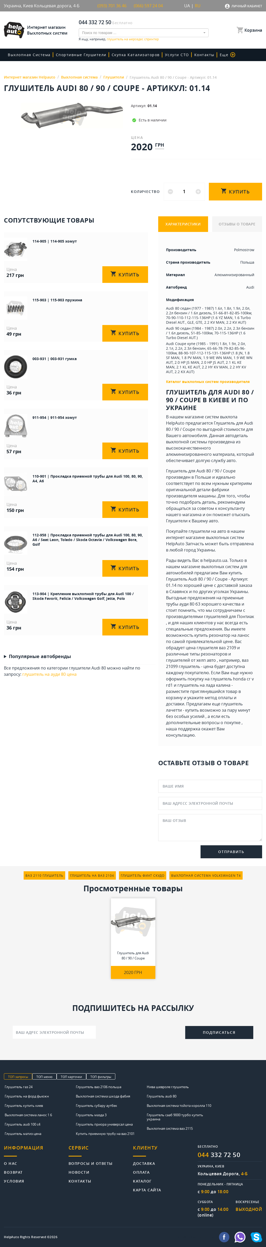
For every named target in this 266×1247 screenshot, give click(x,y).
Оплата (141, 1172)
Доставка (144, 1163)
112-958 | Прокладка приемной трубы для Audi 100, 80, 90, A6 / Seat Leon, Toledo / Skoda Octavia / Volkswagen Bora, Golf (87, 539)
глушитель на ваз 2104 (92, 875)
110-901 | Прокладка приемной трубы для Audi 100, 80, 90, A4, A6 (87, 478)
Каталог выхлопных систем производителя (208, 381)
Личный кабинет (246, 6)
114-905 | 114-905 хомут (54, 241)
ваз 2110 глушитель (44, 875)
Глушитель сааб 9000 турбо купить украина (175, 1117)
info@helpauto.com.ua (195, 1237)
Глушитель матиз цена (23, 1133)
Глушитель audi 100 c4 (22, 1124)
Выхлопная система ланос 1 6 (28, 1115)
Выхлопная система (29, 54)
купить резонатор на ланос (221, 635)
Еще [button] (228, 54)
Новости (79, 1172)
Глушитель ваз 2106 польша (98, 1086)
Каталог (142, 1181)
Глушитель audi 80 (161, 1096)
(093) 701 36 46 (112, 6)
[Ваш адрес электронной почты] (54, 1032)
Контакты (204, 54)
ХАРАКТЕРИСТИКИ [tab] (183, 224)
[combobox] (144, 32)
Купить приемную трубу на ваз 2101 (105, 1133)
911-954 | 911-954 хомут (54, 417)
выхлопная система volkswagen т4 (206, 875)
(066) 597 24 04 (148, 6)
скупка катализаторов (136, 54)
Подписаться (219, 1032)
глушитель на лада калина (203, 685)
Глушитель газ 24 (18, 1086)
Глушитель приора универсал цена (104, 1124)
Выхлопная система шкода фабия (103, 1096)
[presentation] (140, 1032)
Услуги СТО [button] (177, 54)
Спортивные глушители (81, 54)
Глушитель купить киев (24, 1105)
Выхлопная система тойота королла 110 (179, 1105)
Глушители (177, 521)
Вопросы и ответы (91, 1163)
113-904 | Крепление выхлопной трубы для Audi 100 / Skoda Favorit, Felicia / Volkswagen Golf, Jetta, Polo (83, 596)
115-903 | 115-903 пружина (57, 299)
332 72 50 (219, 1155)
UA (187, 6)
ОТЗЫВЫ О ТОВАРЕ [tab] (237, 224)
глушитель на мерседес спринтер (133, 39)
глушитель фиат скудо (142, 875)
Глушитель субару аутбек (96, 1105)
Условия (14, 1181)
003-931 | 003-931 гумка (54, 358)
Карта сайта (147, 1189)
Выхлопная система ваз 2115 (170, 1128)
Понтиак (245, 616)
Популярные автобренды (40, 656)
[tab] (36, 1151)
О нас (10, 1163)
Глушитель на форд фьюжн (27, 1096)
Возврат (13, 1172)
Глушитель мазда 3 (91, 1115)
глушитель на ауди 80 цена (49, 674)
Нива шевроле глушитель (168, 1086)
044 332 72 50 (95, 22)
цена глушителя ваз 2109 (211, 648)
